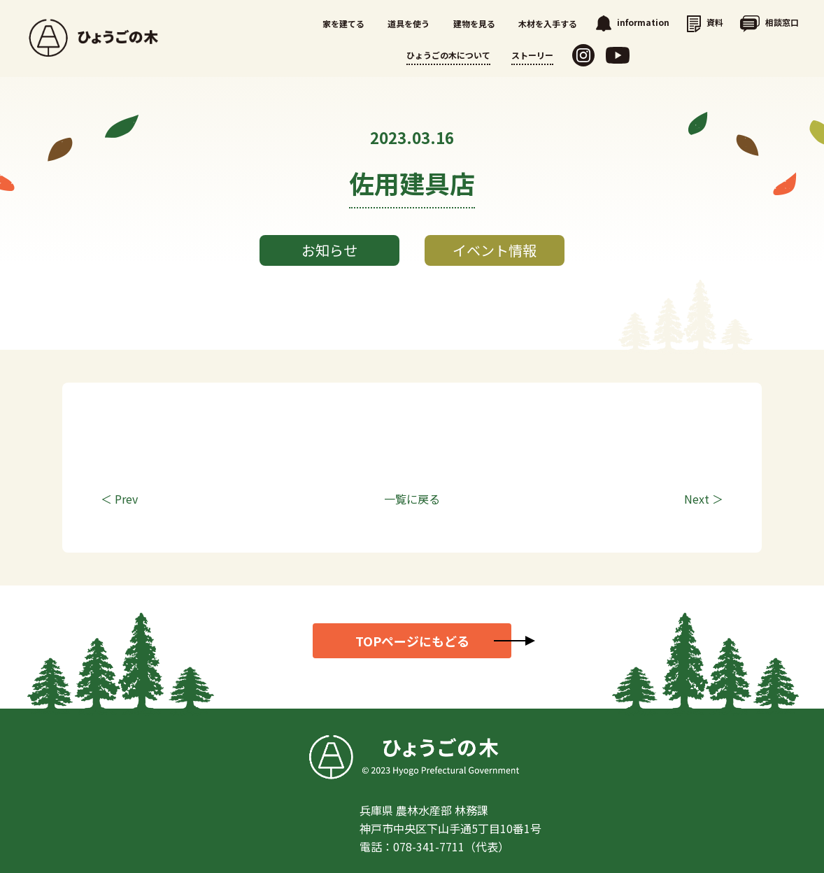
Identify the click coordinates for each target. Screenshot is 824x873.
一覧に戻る (412, 498)
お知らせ (329, 250)
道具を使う (408, 23)
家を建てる (343, 23)
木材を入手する (547, 23)
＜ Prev (119, 498)
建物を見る (474, 23)
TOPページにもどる (412, 641)
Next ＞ (703, 498)
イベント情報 (495, 250)
